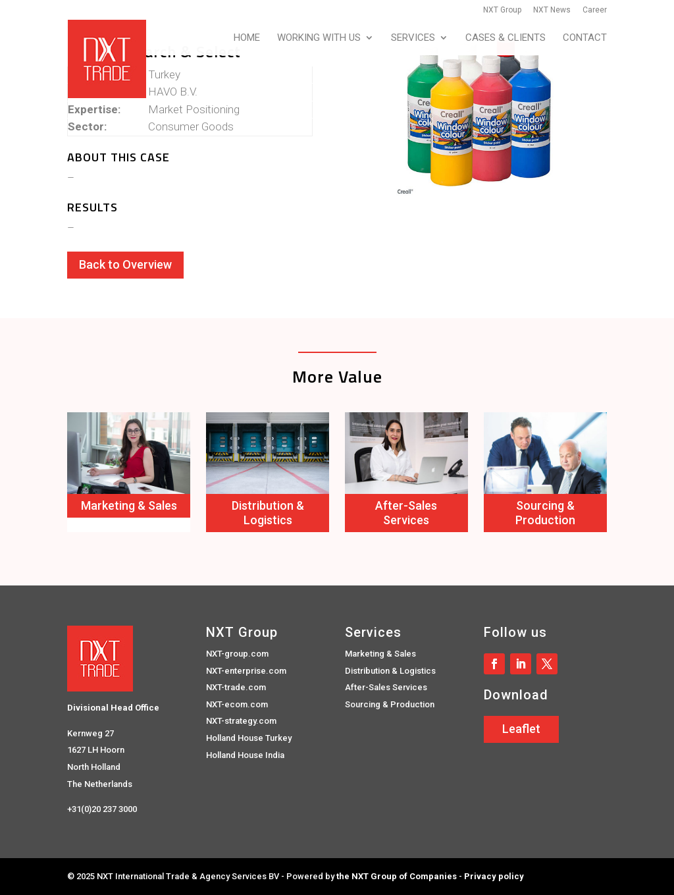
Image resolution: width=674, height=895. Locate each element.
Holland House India (245, 755)
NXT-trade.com (236, 687)
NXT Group (502, 10)
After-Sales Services (406, 513)
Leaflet (521, 729)
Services (413, 38)
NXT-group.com (237, 654)
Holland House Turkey (249, 738)
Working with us (319, 38)
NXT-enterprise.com (246, 671)
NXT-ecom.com (237, 704)
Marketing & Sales (129, 505)
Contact (585, 38)
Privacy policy (494, 876)
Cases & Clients (505, 38)
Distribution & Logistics (268, 513)
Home (247, 38)
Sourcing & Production (545, 513)
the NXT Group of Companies (396, 876)
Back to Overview (125, 264)
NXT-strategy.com (241, 721)
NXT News (552, 10)
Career (595, 10)
